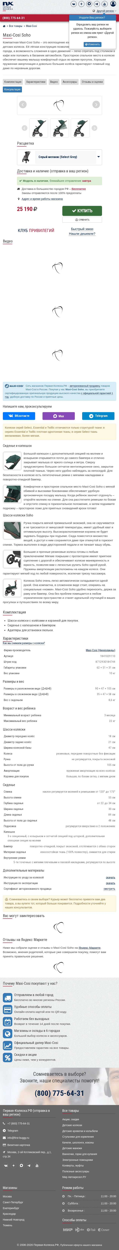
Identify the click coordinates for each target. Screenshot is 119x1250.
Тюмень (7, 1225)
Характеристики (35, 82)
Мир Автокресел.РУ (74, 1177)
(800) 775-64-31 (13, 18)
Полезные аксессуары (75, 1171)
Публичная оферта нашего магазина (81, 1245)
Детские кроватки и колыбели (80, 1131)
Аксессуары (70, 82)
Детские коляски (72, 1125)
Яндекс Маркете (89, 947)
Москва (7, 1196)
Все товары (70, 1111)
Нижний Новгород (13, 1219)
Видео (54, 82)
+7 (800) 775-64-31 (18, 1123)
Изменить (92, 44)
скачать (110, 877)
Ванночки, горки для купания (79, 1154)
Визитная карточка (18, 1145)
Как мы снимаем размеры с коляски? (24, 643)
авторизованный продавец (85, 385)
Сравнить (82, 219)
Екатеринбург (11, 1208)
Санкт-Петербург (13, 1202)
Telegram (12, 1130)
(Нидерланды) (100, 650)
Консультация (12, 89)
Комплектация (12, 82)
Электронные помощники (77, 1160)
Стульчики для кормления (78, 1136)
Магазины (10, 1188)
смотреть (109, 888)
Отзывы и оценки (92, 82)
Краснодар (9, 1213)
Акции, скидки (70, 1119)
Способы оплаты (74, 1220)
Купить (82, 210)
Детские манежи (72, 1148)
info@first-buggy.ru (18, 1138)
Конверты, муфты (73, 1165)
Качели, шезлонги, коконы (78, 1142)
